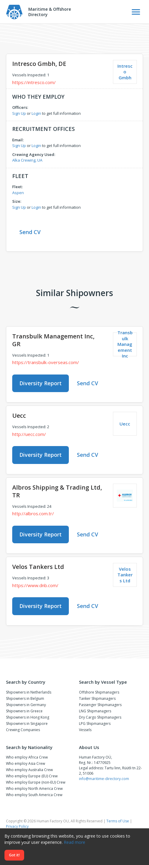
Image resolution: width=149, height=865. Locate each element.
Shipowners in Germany (26, 704)
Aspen (18, 192)
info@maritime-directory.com (104, 778)
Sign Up (19, 113)
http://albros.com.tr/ (33, 513)
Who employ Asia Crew (25, 763)
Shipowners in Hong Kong (27, 717)
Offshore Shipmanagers (99, 692)
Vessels (85, 729)
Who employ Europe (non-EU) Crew (35, 782)
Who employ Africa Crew (27, 757)
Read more (74, 842)
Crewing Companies (23, 729)
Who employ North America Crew (34, 788)
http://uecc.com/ (29, 434)
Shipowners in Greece (24, 711)
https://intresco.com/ (34, 82)
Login (36, 113)
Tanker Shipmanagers (97, 698)
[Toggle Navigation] (136, 12)
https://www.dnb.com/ (35, 585)
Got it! (14, 855)
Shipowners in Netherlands (28, 692)
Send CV (30, 232)
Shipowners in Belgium (25, 698)
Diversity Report (40, 383)
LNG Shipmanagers (95, 711)
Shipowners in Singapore (27, 723)
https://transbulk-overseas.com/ (45, 362)
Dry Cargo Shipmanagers (100, 717)
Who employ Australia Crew (29, 769)
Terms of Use (117, 821)
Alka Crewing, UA (27, 160)
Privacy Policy (17, 826)
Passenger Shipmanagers (100, 704)
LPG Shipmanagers (95, 723)
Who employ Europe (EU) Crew (32, 776)
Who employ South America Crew (34, 794)
